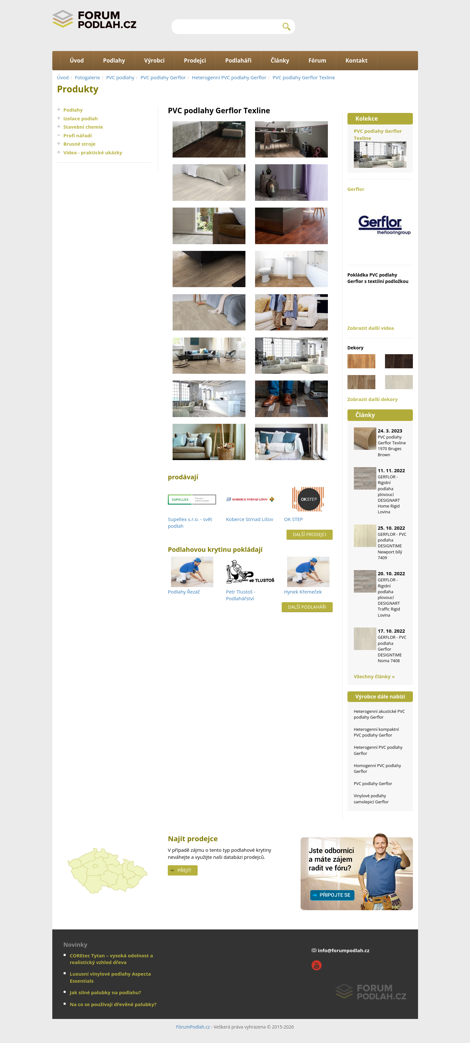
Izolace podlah (81, 118)
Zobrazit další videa (370, 328)
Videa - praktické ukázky (93, 152)
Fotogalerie (87, 77)
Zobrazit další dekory (372, 399)
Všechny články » (374, 676)
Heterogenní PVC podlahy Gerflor (229, 77)
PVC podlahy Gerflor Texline (304, 77)
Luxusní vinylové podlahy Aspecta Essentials (110, 977)
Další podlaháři (307, 607)
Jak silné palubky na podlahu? (105, 992)
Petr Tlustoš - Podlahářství (240, 595)
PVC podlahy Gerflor (163, 77)
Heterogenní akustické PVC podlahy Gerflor (379, 714)
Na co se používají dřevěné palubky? (113, 1004)
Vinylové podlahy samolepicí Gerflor (371, 798)
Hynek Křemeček (303, 591)
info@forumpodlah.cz (344, 950)
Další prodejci (309, 534)
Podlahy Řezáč (184, 591)
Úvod (63, 77)
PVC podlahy (120, 77)
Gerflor (380, 222)
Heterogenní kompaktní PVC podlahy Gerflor (376, 732)
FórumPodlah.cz (193, 1027)
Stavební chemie (83, 127)
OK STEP (293, 519)
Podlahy (73, 110)
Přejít (184, 870)
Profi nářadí (78, 135)
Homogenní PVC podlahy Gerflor (377, 768)
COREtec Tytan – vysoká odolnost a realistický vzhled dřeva (111, 958)
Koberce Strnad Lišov (249, 519)
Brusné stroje (80, 144)
